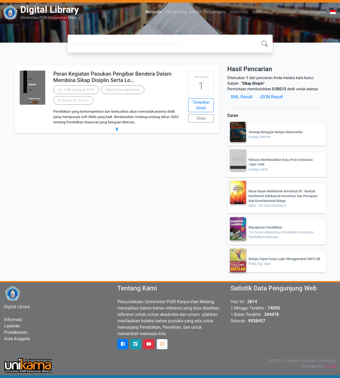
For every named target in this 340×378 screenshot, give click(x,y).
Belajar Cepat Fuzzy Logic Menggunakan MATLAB (284, 259)
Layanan (12, 325)
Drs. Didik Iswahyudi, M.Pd (76, 90)
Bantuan (260, 11)
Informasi (239, 11)
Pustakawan (284, 11)
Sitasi (201, 118)
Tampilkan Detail (201, 105)
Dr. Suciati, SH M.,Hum (73, 100)
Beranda (153, 11)
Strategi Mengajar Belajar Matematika (276, 132)
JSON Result (271, 96)
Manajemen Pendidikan (265, 227)
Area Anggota (313, 11)
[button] (116, 129)
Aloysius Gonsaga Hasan (122, 90)
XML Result (241, 96)
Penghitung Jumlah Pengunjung (195, 11)
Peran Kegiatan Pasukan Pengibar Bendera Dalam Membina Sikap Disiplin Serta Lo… (112, 77)
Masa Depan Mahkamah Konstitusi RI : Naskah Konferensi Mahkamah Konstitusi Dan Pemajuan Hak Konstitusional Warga (283, 196)
